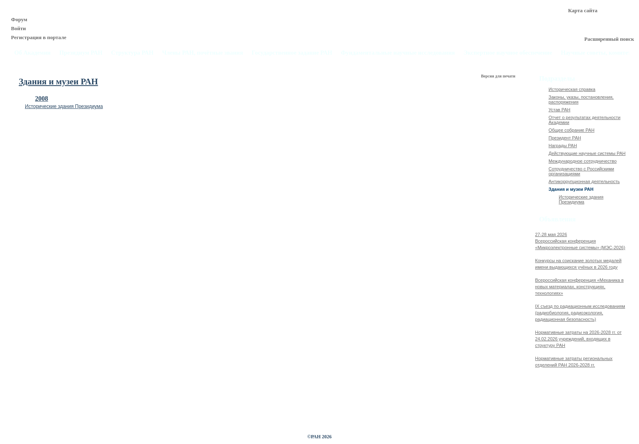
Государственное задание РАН (292, 52)
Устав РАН (560, 109)
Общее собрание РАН (572, 130)
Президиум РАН (80, 52)
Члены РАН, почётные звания (202, 52)
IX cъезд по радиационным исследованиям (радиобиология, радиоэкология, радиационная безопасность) (580, 313)
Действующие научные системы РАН (587, 153)
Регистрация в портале (38, 37)
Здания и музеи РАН (571, 189)
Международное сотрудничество (583, 161)
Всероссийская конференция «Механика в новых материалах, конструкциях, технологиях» (579, 287)
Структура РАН (132, 52)
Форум (19, 19)
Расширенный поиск (609, 39)
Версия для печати (498, 76)
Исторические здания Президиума (64, 106)
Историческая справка (572, 89)
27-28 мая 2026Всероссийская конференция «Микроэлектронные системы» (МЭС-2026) (580, 241)
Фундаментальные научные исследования (398, 52)
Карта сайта (582, 10)
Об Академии (32, 52)
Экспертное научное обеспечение (507, 52)
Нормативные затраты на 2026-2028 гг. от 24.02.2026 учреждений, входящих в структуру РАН (578, 339)
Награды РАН (563, 145)
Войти (18, 28)
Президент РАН (565, 137)
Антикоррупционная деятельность (584, 181)
